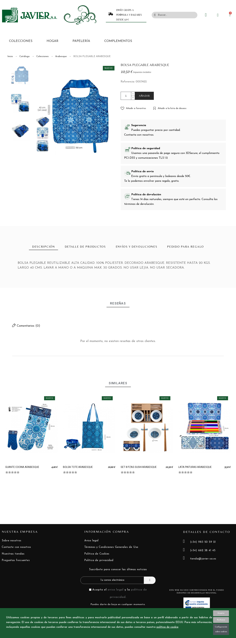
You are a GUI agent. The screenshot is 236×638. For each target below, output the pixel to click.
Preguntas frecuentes (16, 560)
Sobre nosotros (11, 540)
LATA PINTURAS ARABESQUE (195, 467)
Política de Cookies (96, 554)
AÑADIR (144, 95)
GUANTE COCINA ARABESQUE (22, 467)
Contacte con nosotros (16, 547)
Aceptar (221, 613)
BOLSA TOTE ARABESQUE (78, 467)
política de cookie (167, 627)
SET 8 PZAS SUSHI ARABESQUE (139, 467)
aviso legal (115, 589)
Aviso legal (91, 540)
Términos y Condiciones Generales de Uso (111, 547)
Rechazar (221, 620)
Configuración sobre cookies (221, 629)
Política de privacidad (98, 560)
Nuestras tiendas (13, 554)
